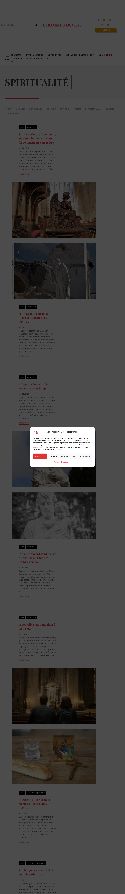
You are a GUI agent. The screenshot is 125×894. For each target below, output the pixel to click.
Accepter (40, 456)
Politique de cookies (61, 462)
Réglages (85, 456)
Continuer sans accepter (62, 456)
